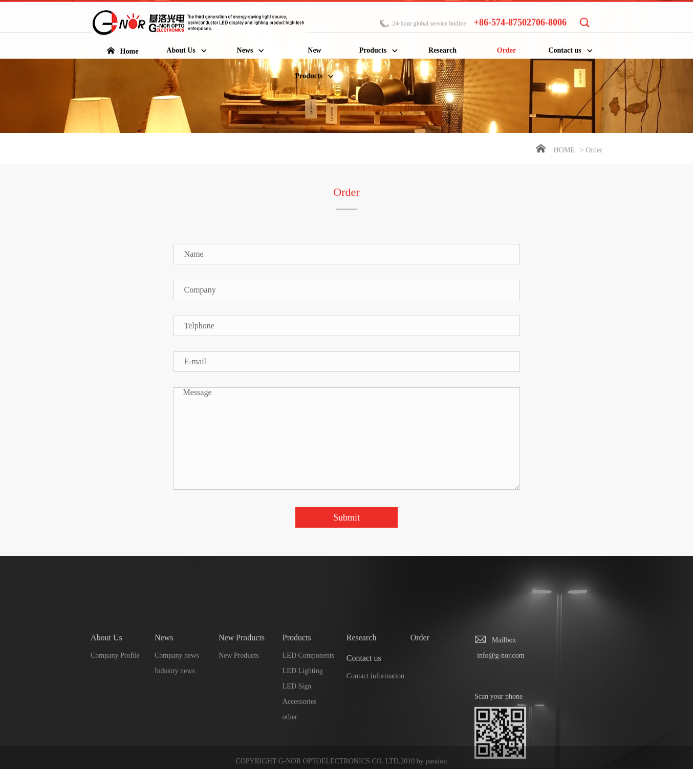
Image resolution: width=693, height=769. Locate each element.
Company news (177, 698)
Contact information (375, 718)
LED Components (309, 698)
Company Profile (115, 698)
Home (564, 151)
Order (419, 680)
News (164, 680)
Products (297, 680)
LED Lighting (303, 713)
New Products (242, 680)
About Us (106, 680)
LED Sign (297, 729)
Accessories (300, 744)
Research (362, 680)
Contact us (364, 700)
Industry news (175, 713)
